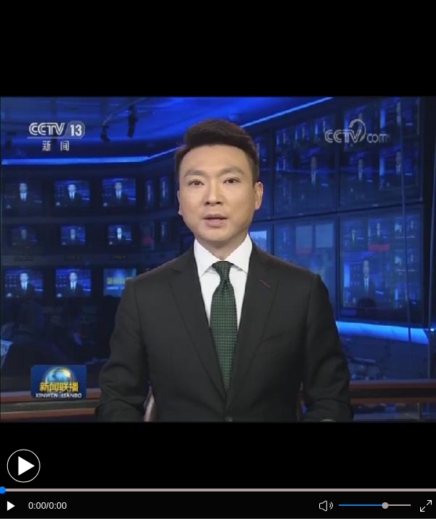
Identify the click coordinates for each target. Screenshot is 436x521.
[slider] (385, 505)
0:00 (37, 505)
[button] (23, 465)
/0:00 (56, 505)
